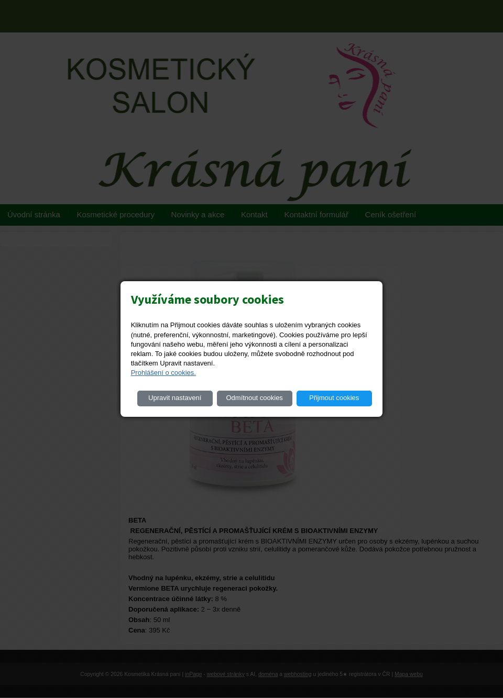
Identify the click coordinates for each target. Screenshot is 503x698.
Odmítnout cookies (254, 398)
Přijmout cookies (334, 398)
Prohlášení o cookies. (163, 372)
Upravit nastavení (174, 398)
